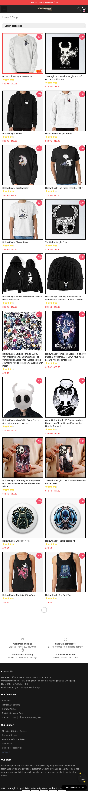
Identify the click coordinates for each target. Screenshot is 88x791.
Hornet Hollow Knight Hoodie (58, 133)
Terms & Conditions (11, 705)
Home (5, 17)
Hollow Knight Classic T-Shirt (15, 242)
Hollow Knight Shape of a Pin (16, 541)
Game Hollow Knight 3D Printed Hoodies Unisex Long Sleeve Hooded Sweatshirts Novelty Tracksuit (63, 423)
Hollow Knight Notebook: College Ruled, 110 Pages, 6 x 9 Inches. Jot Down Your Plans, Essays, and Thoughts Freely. (65, 357)
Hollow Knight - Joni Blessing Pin (60, 541)
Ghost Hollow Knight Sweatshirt (17, 76)
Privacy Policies (9, 709)
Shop (15, 17)
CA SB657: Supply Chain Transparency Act (21, 717)
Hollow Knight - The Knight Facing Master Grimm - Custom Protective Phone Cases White (21, 483)
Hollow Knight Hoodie (12, 133)
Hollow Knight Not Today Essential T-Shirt (64, 188)
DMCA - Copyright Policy (13, 713)
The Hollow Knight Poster (57, 242)
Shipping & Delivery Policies (14, 731)
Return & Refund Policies (13, 739)
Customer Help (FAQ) (12, 748)
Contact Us (7, 743)
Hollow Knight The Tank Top (58, 595)
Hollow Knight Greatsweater (15, 188)
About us (6, 700)
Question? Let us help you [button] (74, 787)
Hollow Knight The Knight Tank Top (18, 595)
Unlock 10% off (82, 778)
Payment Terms (9, 735)
